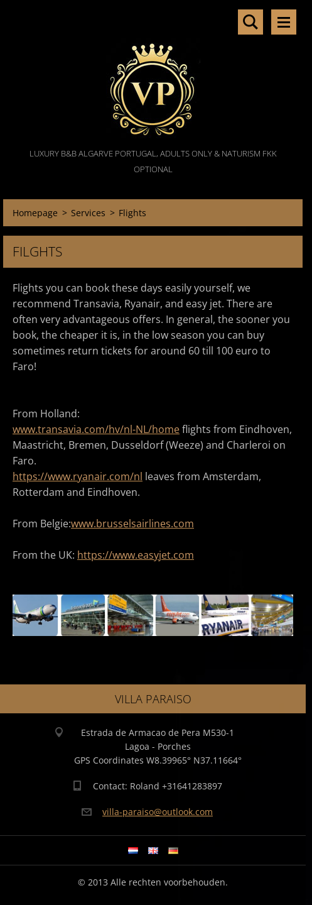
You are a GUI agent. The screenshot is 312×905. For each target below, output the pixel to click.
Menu (283, 22)
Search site (250, 22)
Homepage (35, 213)
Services (88, 213)
